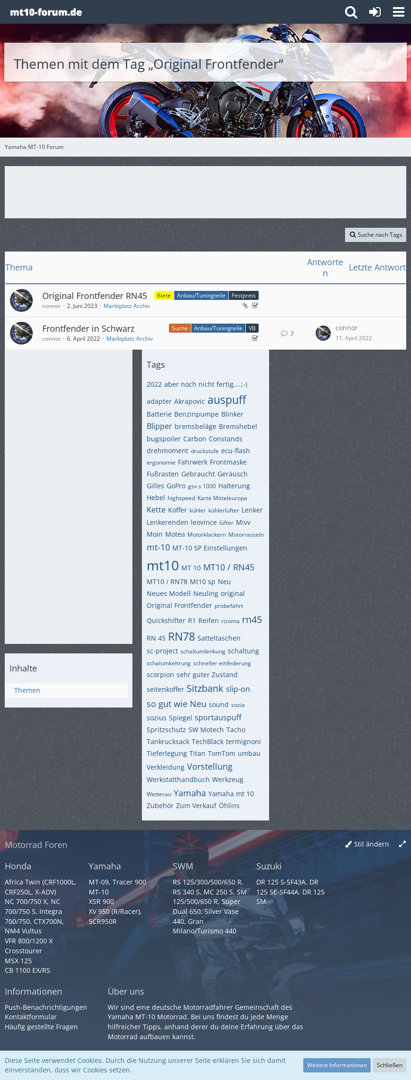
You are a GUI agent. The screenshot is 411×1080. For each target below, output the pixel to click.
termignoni (243, 741)
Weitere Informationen (337, 1065)
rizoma (230, 621)
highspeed (181, 498)
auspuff (226, 399)
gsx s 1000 (202, 486)
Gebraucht (198, 473)
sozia (238, 705)
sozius (157, 717)
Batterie (159, 414)
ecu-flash (235, 450)
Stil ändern (371, 843)
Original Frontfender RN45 (94, 295)
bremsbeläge (195, 426)
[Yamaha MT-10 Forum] (46, 11)
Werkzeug (227, 779)
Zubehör (160, 805)
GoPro (176, 485)
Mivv (243, 522)
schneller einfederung (222, 663)
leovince (204, 522)
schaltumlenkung (202, 651)
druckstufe (205, 451)
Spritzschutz (166, 729)
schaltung (243, 650)
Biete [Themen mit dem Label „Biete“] (164, 295)
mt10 (163, 565)
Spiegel (180, 717)
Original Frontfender (179, 605)
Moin (155, 534)
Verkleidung (166, 767)
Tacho (235, 729)
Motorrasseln (246, 535)
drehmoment (167, 450)
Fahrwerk (192, 461)
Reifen (208, 620)
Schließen (389, 1065)
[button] (398, 11)
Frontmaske (228, 461)
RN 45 (156, 637)
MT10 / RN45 (228, 567)
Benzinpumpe (196, 414)
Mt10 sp (202, 581)
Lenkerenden (167, 522)
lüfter (226, 523)
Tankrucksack (168, 741)
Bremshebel (238, 426)
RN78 (181, 636)
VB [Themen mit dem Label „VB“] (252, 328)
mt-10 (158, 547)
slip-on (238, 689)
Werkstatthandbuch (178, 779)
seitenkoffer (165, 689)
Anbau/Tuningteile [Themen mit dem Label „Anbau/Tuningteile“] (201, 295)
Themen (27, 690)
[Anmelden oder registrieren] (374, 11)
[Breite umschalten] (402, 844)
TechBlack (208, 741)
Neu (224, 581)
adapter (159, 401)
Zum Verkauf (196, 805)
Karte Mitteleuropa (222, 498)
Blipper (159, 426)
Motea (175, 534)
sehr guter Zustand (207, 674)
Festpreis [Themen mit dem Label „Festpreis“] (244, 295)
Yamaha (190, 793)
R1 (192, 620)
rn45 (252, 619)
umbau (249, 753)
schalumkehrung (169, 663)
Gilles (155, 485)
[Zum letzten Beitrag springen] (323, 333)
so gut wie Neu (176, 703)
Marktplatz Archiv (126, 306)
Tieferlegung (167, 753)
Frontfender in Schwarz (88, 328)
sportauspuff (218, 717)
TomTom (221, 753)
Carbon (194, 438)
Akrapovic (189, 401)
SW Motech (206, 729)
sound (219, 704)
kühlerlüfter (223, 510)
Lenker (252, 509)
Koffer (177, 509)
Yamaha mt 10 (231, 793)
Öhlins (229, 805)
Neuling (205, 593)
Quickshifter (166, 620)
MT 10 (191, 567)
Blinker (232, 414)
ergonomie (161, 462)
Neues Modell (169, 593)
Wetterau (159, 794)
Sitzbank (205, 688)
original (233, 593)
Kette (156, 509)
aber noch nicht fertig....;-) (205, 384)
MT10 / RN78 (167, 581)
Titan (197, 753)
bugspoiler (164, 438)
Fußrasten (163, 473)
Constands (226, 438)
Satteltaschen (219, 637)
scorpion (160, 674)
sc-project (162, 650)
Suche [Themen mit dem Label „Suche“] (180, 328)
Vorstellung (210, 766)
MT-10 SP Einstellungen (209, 547)
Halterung (234, 485)
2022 (154, 384)
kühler (197, 510)
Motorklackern (206, 535)
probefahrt (229, 606)
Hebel (156, 497)
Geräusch (232, 473)
